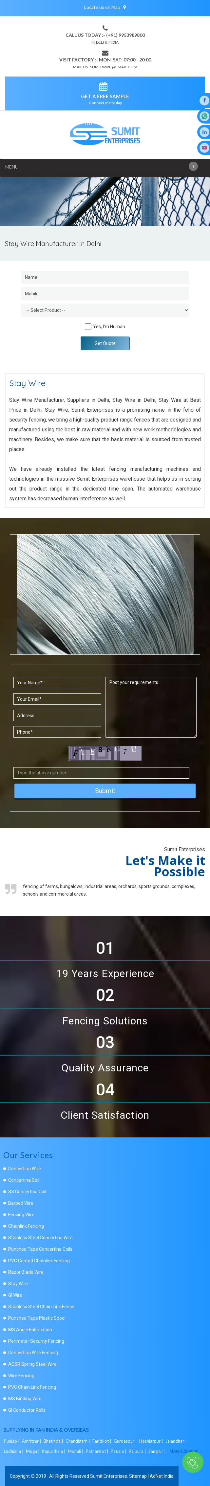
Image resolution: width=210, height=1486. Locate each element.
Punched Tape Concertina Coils (40, 1249)
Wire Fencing (21, 1375)
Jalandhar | (176, 1441)
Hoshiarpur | (151, 1441)
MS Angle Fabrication (30, 1329)
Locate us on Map (105, 7)
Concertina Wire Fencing (33, 1352)
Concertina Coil (23, 1180)
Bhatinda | (54, 1441)
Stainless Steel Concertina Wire (40, 1237)
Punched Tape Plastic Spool (37, 1318)
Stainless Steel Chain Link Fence (41, 1306)
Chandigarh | (78, 1441)
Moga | (33, 1451)
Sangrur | (157, 1451)
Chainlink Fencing (26, 1226)
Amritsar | (32, 1441)
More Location (184, 1451)
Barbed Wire (20, 1203)
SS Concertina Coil (27, 1191)
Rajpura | (138, 1451)
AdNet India (162, 1476)
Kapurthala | (54, 1451)
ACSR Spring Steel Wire (32, 1364)
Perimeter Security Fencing (36, 1341)
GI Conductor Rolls (27, 1410)
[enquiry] (105, 87)
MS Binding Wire (25, 1398)
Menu (101, 166)
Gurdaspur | (126, 1441)
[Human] (88, 326)
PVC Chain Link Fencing (32, 1387)
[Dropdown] (105, 310)
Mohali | (76, 1451)
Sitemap (138, 1476)
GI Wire (15, 1295)
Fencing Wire (21, 1214)
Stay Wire (18, 1283)
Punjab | (12, 1441)
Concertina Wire (24, 1168)
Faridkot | (102, 1441)
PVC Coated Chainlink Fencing (39, 1260)
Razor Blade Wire (26, 1272)
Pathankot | (97, 1451)
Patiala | (119, 1451)
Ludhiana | (14, 1451)
